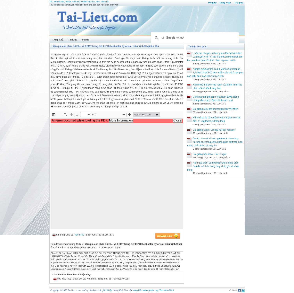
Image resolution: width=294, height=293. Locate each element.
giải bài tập (107, 290)
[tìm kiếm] (194, 37)
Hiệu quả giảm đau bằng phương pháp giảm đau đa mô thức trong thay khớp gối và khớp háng (213, 166)
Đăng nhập (225, 2)
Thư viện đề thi (166, 290)
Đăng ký (212, 2)
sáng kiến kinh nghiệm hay (145, 290)
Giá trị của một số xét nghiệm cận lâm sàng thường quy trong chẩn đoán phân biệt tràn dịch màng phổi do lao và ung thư (214, 142)
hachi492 (79, 234)
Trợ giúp (238, 2)
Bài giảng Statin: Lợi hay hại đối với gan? (214, 130)
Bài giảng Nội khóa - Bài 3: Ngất (209, 154)
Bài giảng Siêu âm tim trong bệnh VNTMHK (215, 109)
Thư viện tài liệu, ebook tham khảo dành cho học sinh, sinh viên (79, 1)
